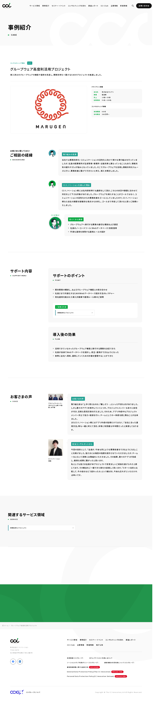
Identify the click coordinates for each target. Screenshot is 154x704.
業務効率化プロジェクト (66, 313)
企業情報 (114, 6)
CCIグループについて (33, 692)
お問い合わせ (144, 6)
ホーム (6, 625)
